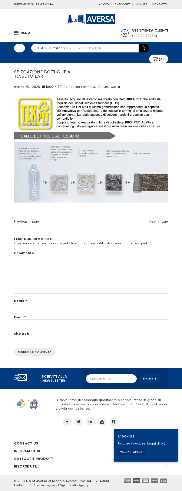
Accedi (104, 4)
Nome (20, 301)
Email (20, 317)
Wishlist (141, 4)
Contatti (159, 4)
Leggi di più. (156, 443)
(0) (161, 59)
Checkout (122, 4)
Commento (24, 253)
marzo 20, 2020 (27, 87)
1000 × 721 (54, 87)
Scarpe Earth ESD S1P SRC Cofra (94, 87)
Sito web (21, 334)
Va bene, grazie (131, 452)
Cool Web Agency (45, 485)
